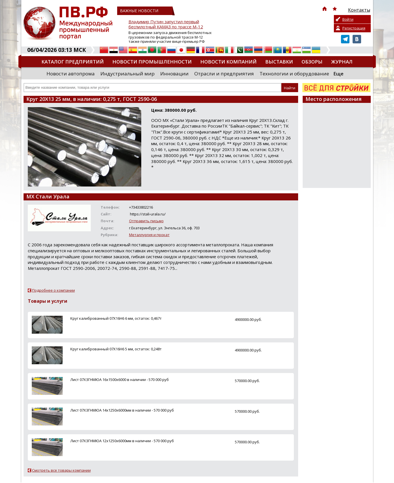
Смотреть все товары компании (61, 470)
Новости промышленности (152, 61)
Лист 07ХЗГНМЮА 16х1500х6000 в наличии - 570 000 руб (119, 379)
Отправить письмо (146, 220)
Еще (338, 73)
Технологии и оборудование (294, 73)
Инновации (174, 73)
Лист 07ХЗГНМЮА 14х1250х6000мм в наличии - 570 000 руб (122, 410)
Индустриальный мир (127, 73)
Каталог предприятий (72, 61)
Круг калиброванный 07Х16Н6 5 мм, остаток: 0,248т (116, 348)
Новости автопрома (71, 73)
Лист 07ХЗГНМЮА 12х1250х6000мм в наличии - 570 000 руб (122, 440)
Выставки (279, 61)
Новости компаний (228, 61)
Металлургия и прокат (149, 234)
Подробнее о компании (53, 290)
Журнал (342, 61)
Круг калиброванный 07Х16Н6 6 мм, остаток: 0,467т (116, 318)
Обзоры (312, 61)
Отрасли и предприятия (224, 73)
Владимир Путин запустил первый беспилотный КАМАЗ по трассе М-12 (165, 24)
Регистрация (353, 28)
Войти (347, 19)
